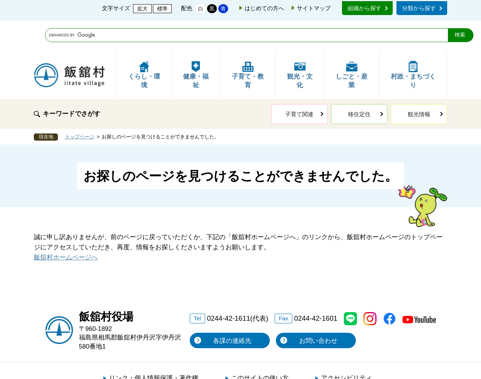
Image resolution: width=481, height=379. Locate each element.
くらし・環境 (144, 44)
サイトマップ (314, 8)
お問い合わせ (318, 310)
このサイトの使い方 (260, 347)
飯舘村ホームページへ (66, 226)
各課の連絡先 (232, 310)
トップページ (79, 106)
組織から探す (364, 8)
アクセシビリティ (346, 347)
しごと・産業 (352, 44)
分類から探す (419, 8)
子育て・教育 (248, 44)
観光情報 (419, 83)
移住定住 (359, 83)
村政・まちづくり (413, 44)
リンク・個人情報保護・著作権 (153, 347)
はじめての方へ (264, 8)
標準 (162, 9)
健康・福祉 (196, 44)
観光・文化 (300, 44)
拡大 (142, 9)
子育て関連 (299, 83)
